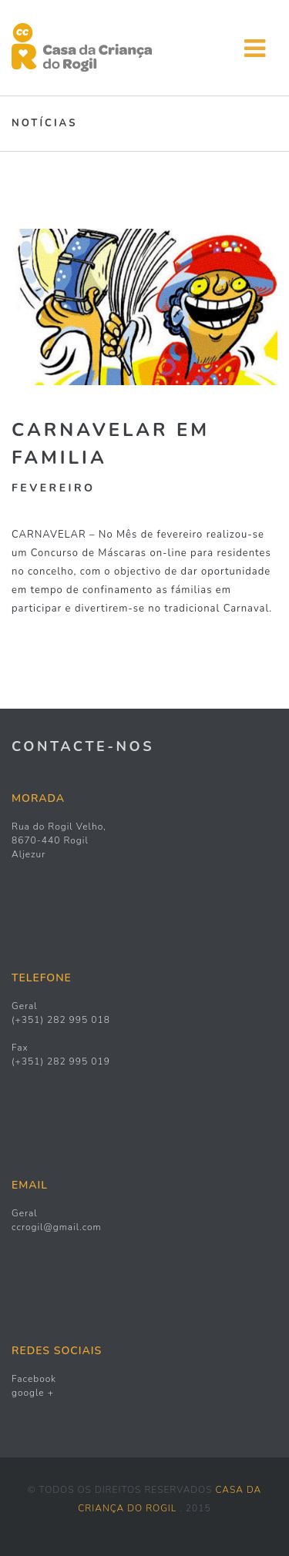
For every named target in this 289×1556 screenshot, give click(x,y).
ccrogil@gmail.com (57, 1227)
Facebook (34, 1379)
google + (33, 1393)
